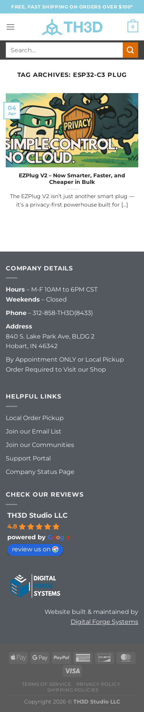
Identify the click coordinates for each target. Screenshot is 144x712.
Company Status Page (40, 471)
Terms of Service (46, 684)
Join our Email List (33, 431)
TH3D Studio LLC (37, 515)
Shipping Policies (72, 690)
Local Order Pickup (35, 418)
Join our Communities (40, 445)
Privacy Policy (98, 684)
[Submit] (130, 49)
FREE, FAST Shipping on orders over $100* (72, 7)
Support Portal (28, 458)
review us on (35, 549)
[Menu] (10, 26)
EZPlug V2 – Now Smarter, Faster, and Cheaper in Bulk (72, 178)
